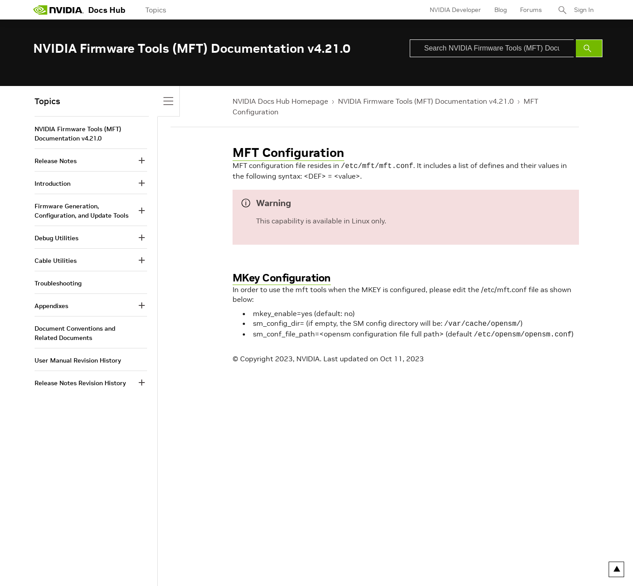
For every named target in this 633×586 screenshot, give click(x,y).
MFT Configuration (288, 152)
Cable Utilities (56, 261)
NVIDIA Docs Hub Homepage (280, 101)
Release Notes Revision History (80, 383)
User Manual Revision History (78, 360)
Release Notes (56, 161)
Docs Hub (106, 10)
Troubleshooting (58, 283)
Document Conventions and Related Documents (75, 333)
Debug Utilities (56, 238)
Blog (500, 10)
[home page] (58, 10)
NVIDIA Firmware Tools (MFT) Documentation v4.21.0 (426, 101)
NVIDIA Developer (455, 10)
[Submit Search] (589, 48)
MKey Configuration (282, 277)
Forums (531, 10)
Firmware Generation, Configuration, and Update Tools (81, 210)
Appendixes (51, 306)
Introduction (52, 184)
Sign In (584, 10)
